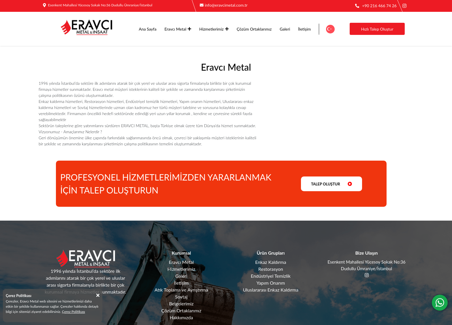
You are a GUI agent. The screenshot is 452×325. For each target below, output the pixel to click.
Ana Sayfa (148, 29)
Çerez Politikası (73, 311)
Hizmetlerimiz (214, 29)
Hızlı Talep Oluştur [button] (377, 29)
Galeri (285, 29)
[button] (330, 29)
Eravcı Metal (177, 29)
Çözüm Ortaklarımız (254, 29)
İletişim (304, 29)
